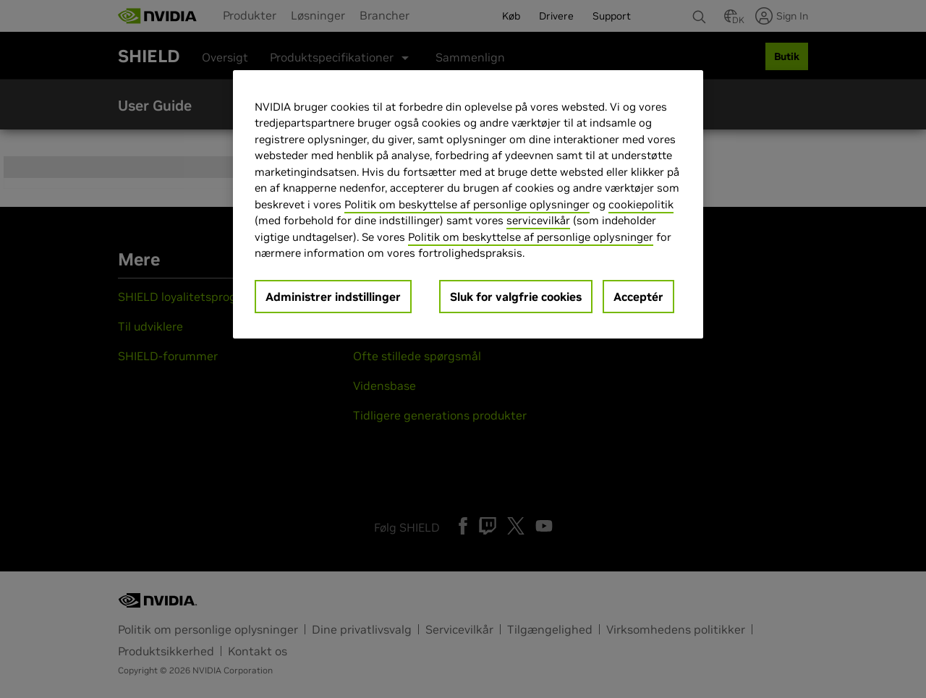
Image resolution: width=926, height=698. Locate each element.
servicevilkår (538, 220)
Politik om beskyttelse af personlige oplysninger (467, 204)
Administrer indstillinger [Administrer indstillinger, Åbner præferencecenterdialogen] (333, 296)
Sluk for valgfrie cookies (516, 296)
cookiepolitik (641, 204)
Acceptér (638, 296)
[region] (468, 204)
